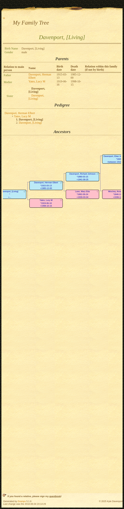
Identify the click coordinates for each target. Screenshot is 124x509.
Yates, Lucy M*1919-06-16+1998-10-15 (46, 203)
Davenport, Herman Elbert (20, 113)
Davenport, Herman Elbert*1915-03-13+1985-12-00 (46, 185)
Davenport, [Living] (36, 97)
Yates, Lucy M (36, 81)
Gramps (22, 501)
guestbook (55, 496)
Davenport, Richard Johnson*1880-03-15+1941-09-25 (82, 177)
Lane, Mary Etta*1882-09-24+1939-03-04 (82, 194)
